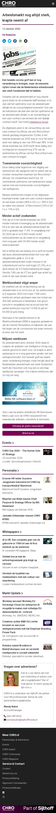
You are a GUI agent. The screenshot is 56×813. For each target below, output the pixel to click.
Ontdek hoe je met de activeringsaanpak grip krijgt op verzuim (19, 560)
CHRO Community (11, 754)
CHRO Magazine (10, 759)
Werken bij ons (9, 773)
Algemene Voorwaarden (14, 783)
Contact (6, 768)
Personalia (9, 470)
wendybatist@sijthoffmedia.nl (22, 719)
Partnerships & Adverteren (15, 739)
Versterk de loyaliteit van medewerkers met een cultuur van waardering (20, 577)
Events (6, 443)
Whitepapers (10, 532)
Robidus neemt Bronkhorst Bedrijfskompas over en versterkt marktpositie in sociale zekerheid (20, 649)
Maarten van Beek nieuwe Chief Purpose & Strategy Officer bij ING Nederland (20, 502)
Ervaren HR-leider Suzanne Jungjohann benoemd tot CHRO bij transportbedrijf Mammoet (21, 482)
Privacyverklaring (10, 778)
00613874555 (14, 716)
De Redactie (9, 34)
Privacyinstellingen (11, 787)
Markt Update (11, 593)
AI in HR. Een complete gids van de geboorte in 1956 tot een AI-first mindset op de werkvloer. (21, 543)
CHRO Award (8, 749)
